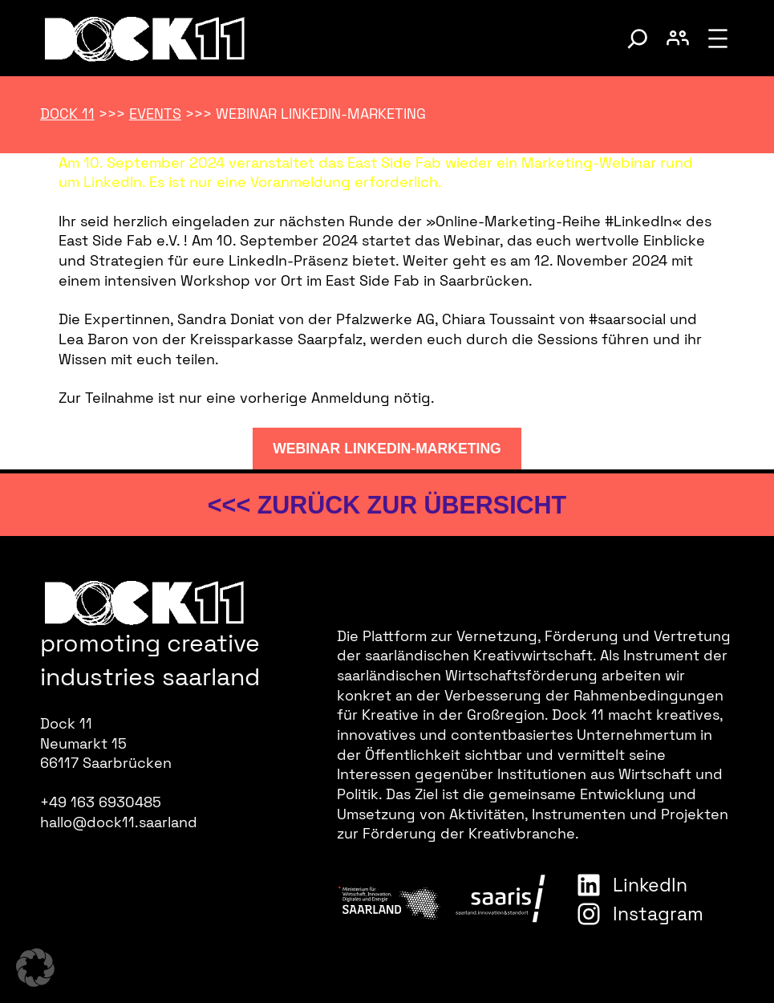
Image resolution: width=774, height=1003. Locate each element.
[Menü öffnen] (718, 38)
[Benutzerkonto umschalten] (678, 38)
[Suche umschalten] (638, 38)
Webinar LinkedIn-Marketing (387, 449)
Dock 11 (67, 114)
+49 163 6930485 (100, 802)
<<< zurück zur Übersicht (387, 504)
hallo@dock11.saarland (118, 822)
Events (155, 114)
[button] (35, 967)
